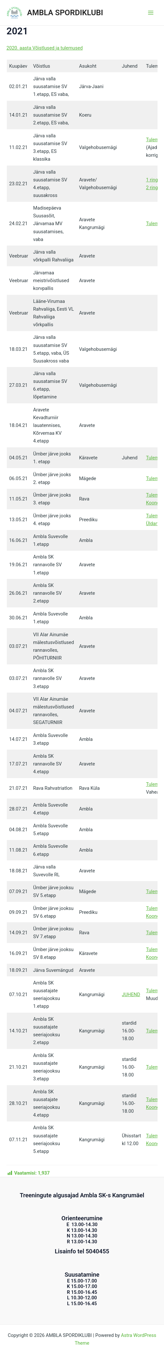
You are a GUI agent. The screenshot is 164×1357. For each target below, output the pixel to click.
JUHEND (131, 994)
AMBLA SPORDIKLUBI (65, 12)
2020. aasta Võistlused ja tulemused (44, 48)
